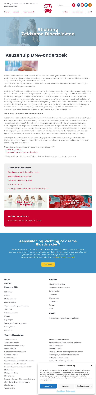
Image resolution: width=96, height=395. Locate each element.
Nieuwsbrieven (77, 12)
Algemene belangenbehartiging (16, 306)
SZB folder (8, 292)
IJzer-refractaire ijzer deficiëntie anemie (19, 361)
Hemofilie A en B (10, 358)
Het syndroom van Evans (58, 358)
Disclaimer (8, 330)
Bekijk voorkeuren (84, 386)
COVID (90, 12)
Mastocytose (9, 370)
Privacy (52, 305)
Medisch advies (10, 299)
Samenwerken (54, 291)
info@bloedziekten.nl (65, 257)
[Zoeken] (73, 5)
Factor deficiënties (56, 346)
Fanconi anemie (55, 349)
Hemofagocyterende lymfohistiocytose (64, 355)
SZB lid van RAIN (15, 184)
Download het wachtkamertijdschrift (22, 152)
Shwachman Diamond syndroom (17, 382)
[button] (92, 366)
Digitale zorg (54, 298)
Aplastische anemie (11, 343)
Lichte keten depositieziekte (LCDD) (18, 367)
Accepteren (48, 386)
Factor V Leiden (10, 349)
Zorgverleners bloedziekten (59, 288)
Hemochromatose (11, 355)
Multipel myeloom (11, 373)
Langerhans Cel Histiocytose (15, 364)
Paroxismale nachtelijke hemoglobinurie (19, 379)
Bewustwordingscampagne (20, 180)
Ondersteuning (10, 302)
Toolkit (65, 12)
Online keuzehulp (13, 150)
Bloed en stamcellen (57, 284)
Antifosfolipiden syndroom (59, 340)
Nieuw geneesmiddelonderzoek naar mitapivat (28, 189)
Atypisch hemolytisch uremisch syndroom (65, 343)
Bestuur (7, 295)
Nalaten (7, 316)
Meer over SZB (29, 12)
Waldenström (9, 388)
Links (51, 308)
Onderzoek (53, 294)
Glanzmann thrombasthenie (15, 352)
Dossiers (53, 279)
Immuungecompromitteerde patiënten (64, 318)
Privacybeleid (70, 391)
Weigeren (66, 386)
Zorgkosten (53, 302)
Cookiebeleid (61, 391)
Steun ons (8, 309)
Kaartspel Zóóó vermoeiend (20, 176)
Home (6, 12)
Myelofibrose (9, 376)
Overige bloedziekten (14, 335)
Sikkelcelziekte (9, 385)
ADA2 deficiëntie (10, 340)
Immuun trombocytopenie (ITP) (61, 361)
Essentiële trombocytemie (14, 346)
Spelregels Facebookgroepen (15, 323)
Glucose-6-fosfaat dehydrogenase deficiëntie (66, 352)
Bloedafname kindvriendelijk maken (23, 172)
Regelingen (8, 320)
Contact (16, 12)
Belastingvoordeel (11, 313)
